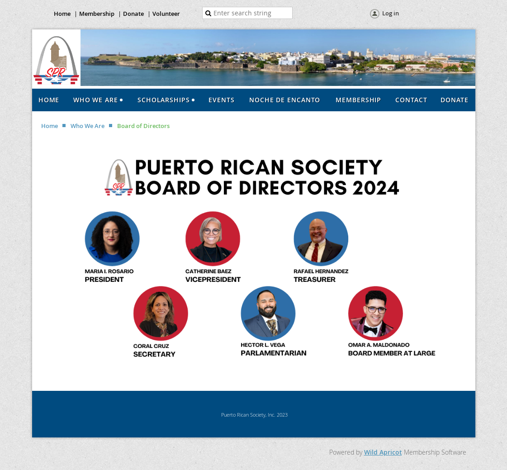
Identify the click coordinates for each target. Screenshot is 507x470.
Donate (133, 13)
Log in (390, 13)
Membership (96, 13)
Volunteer (166, 13)
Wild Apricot (383, 452)
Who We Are (87, 126)
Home (62, 13)
